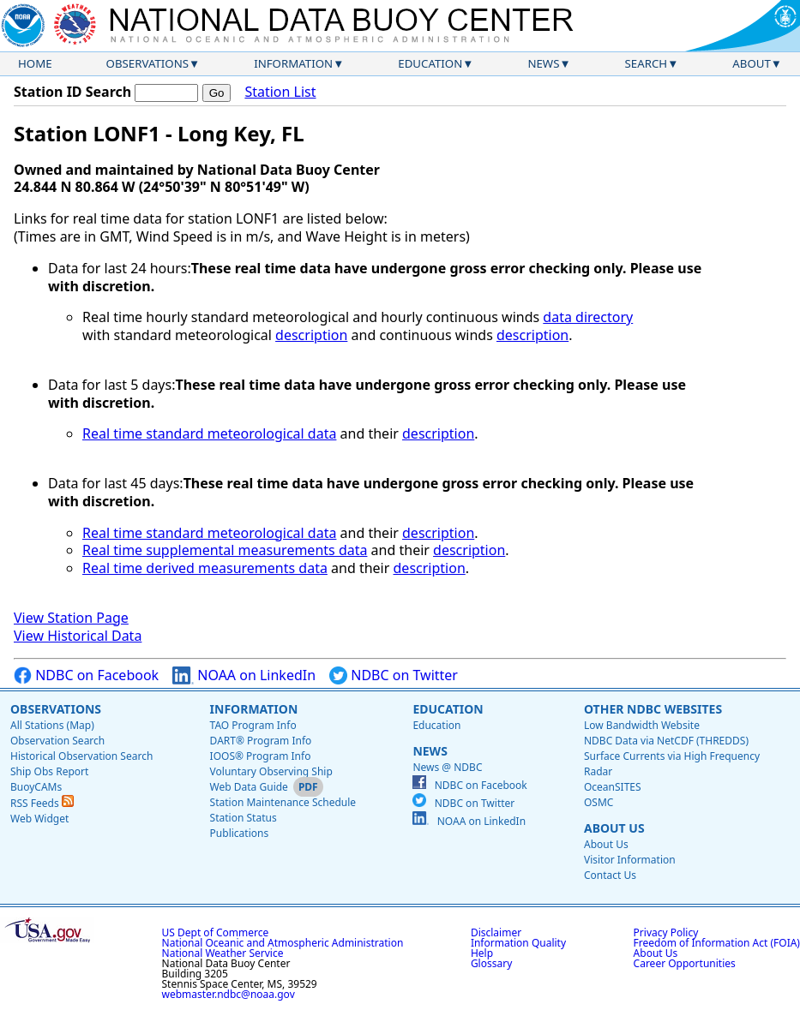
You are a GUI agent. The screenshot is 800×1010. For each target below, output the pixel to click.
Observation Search (57, 740)
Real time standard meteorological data (209, 433)
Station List (280, 92)
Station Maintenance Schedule (283, 802)
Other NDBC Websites (653, 709)
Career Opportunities (685, 963)
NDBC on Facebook (86, 675)
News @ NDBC (447, 767)
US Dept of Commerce (215, 932)
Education (430, 63)
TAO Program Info (253, 725)
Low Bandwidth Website (642, 725)
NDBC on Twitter (393, 675)
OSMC (598, 802)
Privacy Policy (666, 932)
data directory (588, 317)
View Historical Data (77, 635)
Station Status (243, 817)
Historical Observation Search (81, 756)
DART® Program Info (261, 740)
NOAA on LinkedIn (244, 675)
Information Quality (518, 942)
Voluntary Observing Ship (271, 771)
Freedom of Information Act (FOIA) (717, 942)
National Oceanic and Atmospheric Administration (283, 942)
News (543, 63)
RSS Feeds (42, 803)
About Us (614, 828)
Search (646, 63)
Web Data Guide (249, 787)
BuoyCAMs (36, 787)
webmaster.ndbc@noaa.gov (228, 994)
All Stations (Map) (52, 725)
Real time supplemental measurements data (224, 550)
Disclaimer (496, 932)
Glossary (491, 963)
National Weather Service (223, 953)
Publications (239, 833)
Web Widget (39, 818)
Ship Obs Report (49, 771)
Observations (147, 63)
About (751, 63)
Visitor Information (630, 859)
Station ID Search (72, 91)
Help (482, 953)
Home (35, 63)
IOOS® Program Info (260, 756)
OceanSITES (612, 787)
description (311, 335)
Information (293, 63)
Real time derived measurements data (205, 568)
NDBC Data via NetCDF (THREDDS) (666, 740)
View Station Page (71, 617)
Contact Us (610, 875)
